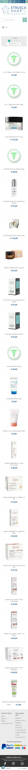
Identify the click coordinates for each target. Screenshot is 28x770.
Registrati (3, 718)
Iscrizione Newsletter (20, 730)
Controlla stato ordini (6, 723)
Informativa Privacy (20, 737)
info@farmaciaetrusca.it (9, 760)
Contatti (17, 735)
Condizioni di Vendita (20, 732)
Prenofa (8, 768)
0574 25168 (23, 759)
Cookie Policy (18, 727)
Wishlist (3, 721)
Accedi (2, 716)
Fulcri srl (25, 768)
